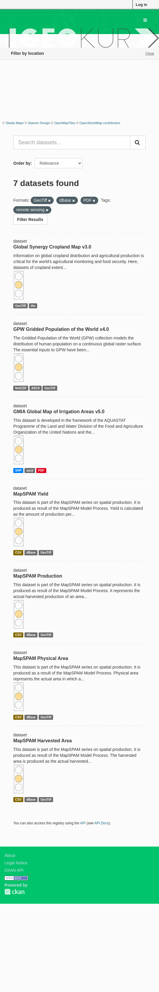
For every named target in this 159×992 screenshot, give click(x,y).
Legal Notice (15, 862)
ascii (29, 470)
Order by (21, 163)
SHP (18, 470)
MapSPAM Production (37, 575)
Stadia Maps (15, 123)
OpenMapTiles (64, 123)
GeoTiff (20, 305)
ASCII (35, 388)
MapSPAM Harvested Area (42, 740)
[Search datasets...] (71, 142)
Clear (149, 54)
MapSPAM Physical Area (40, 658)
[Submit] (138, 142)
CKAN (14, 892)
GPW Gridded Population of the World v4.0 (61, 329)
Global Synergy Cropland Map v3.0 (52, 246)
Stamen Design (39, 123)
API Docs (101, 823)
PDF (41, 470)
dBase (31, 552)
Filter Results (30, 219)
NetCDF (21, 388)
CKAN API (14, 870)
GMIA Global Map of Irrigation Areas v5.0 (58, 411)
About (9, 855)
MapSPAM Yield (30, 493)
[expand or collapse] (145, 20)
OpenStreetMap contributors (99, 123)
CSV (18, 552)
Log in (141, 4)
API (83, 823)
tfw (33, 305)
